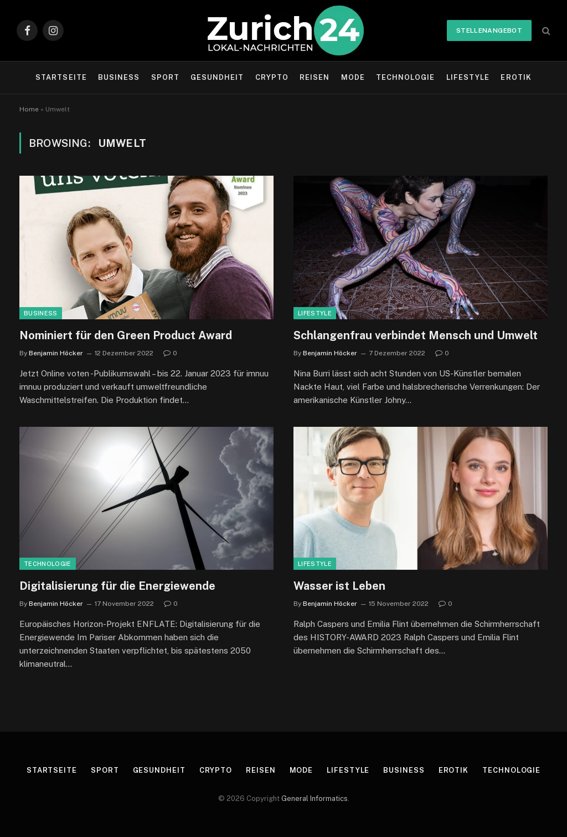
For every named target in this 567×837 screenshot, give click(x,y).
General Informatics (314, 798)
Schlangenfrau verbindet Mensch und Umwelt (415, 335)
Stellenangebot (489, 30)
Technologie (405, 77)
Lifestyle (467, 77)
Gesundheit (217, 77)
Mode (353, 77)
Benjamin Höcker (56, 353)
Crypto (271, 77)
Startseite (60, 77)
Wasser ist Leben (339, 586)
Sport (165, 77)
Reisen (314, 77)
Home (29, 109)
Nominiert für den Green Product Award (125, 335)
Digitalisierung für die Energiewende (117, 586)
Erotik (516, 77)
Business (119, 77)
